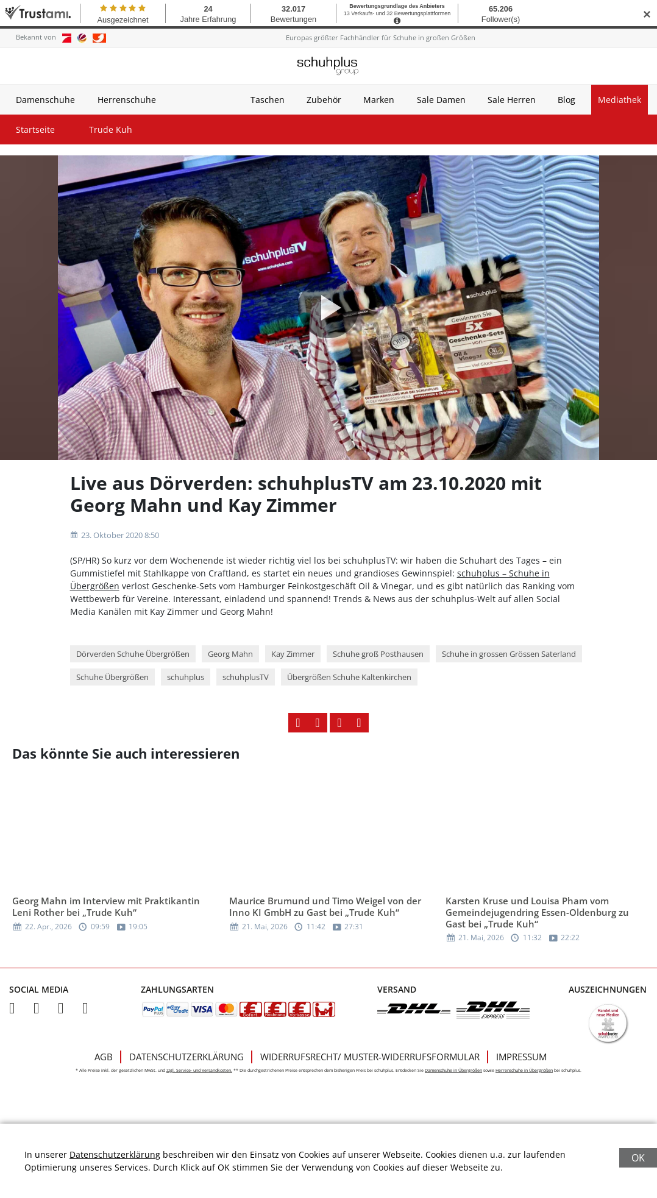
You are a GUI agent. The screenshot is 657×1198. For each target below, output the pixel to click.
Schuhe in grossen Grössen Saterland (509, 653)
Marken (378, 99)
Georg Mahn (230, 653)
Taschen (267, 99)
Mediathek (619, 99)
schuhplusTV (245, 677)
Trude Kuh (110, 129)
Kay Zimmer (292, 653)
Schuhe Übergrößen (112, 677)
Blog (566, 99)
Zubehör (324, 99)
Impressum (521, 1057)
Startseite (35, 129)
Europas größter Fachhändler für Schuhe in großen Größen (380, 37)
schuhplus (185, 677)
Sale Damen (441, 99)
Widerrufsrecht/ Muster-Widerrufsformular (370, 1057)
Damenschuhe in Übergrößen (453, 1070)
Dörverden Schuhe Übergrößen (133, 653)
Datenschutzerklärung (186, 1057)
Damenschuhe (45, 99)
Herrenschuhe (127, 99)
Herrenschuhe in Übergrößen (524, 1070)
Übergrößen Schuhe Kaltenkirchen (349, 677)
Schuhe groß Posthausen (378, 653)
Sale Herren (512, 99)
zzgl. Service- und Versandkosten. (199, 1070)
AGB (103, 1057)
